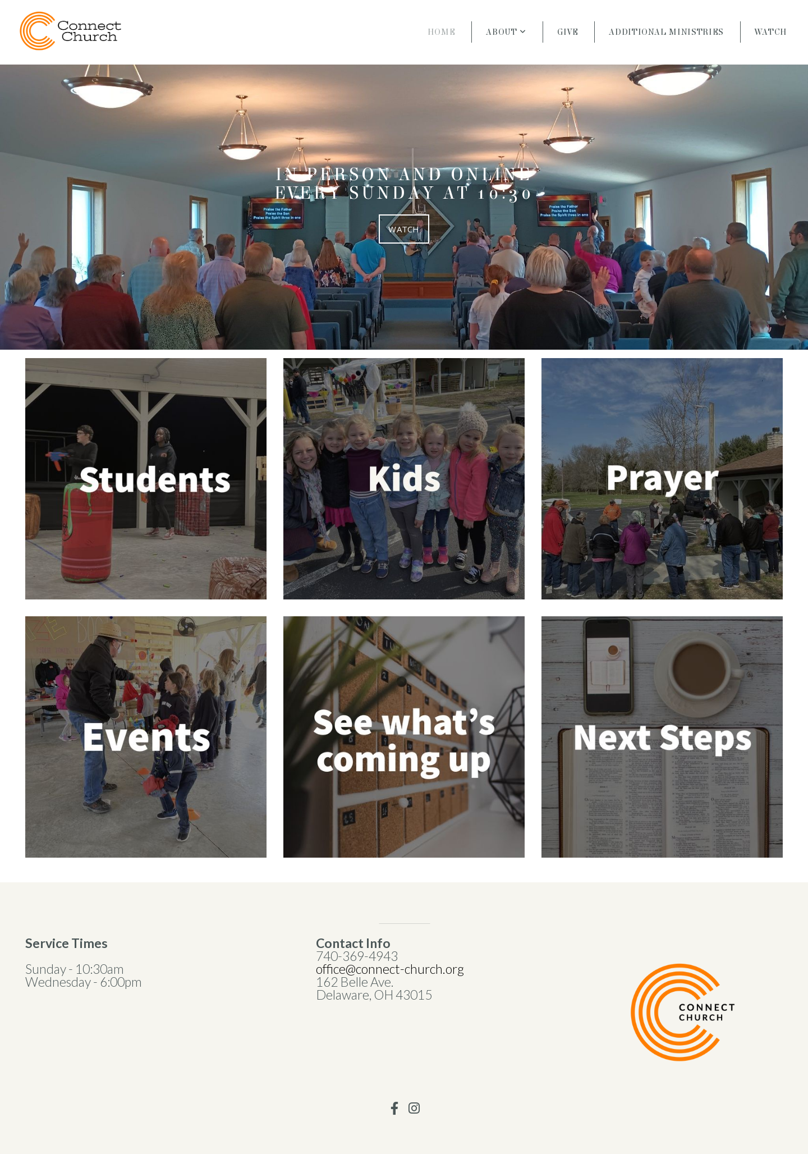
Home (442, 32)
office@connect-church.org (391, 969)
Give (568, 32)
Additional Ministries (666, 32)
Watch (771, 32)
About (506, 32)
